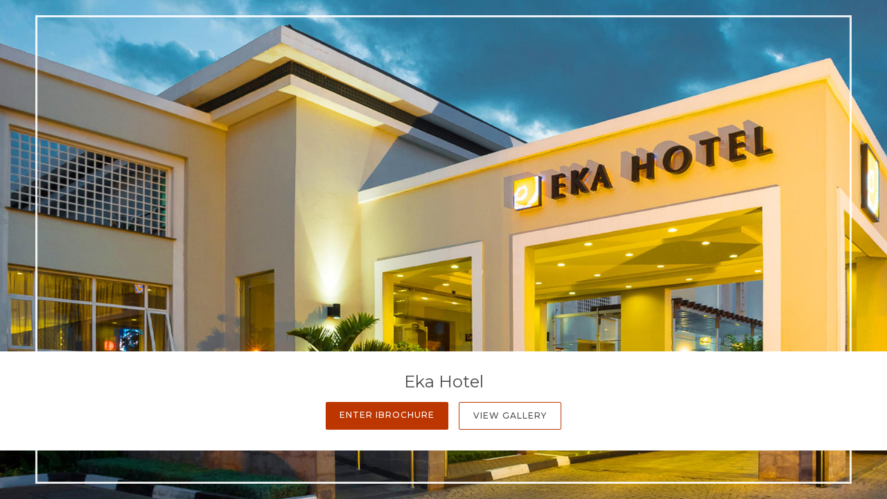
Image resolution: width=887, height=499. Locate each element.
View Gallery (510, 415)
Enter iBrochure (387, 415)
